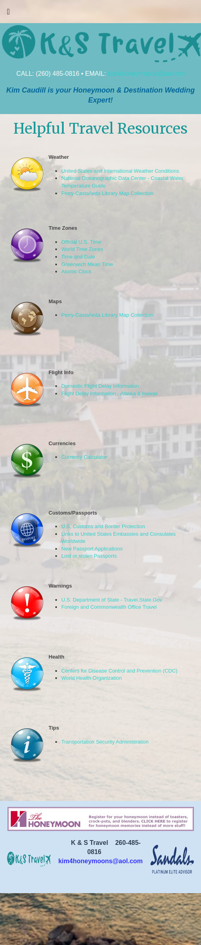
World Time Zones (82, 249)
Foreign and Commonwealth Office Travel (109, 607)
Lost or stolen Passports (89, 556)
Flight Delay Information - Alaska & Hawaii (109, 394)
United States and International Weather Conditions (120, 171)
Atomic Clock (76, 271)
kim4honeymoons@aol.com (147, 73)
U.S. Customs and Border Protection (103, 526)
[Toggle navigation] (8, 13)
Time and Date (78, 257)
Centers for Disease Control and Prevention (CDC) (119, 671)
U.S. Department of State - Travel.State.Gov (111, 600)
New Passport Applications (92, 549)
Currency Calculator (84, 457)
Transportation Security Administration (104, 742)
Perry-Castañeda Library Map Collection (107, 193)
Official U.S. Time (81, 242)
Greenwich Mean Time (87, 264)
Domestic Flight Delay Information (100, 386)
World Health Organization (91, 678)
